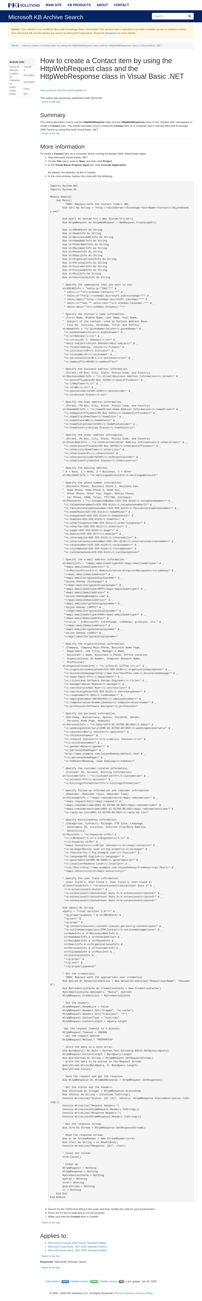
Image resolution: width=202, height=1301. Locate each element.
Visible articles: (109, 1281)
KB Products (79, 5)
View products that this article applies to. (63, 90)
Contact (121, 5)
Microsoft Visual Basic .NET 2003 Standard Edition (77, 1250)
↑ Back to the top (50, 101)
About (102, 5)
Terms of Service (124, 1293)
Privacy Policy (144, 1293)
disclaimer (111, 33)
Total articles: (53, 1281)
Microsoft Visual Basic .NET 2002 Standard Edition (77, 1246)
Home (14, 45)
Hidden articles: (80, 1281)
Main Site (54, 5)
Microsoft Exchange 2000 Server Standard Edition (77, 1242)
